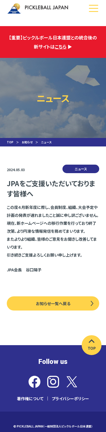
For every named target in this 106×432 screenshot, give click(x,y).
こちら (60, 46)
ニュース (46, 142)
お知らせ (27, 142)
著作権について (30, 398)
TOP (10, 142)
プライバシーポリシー (70, 398)
